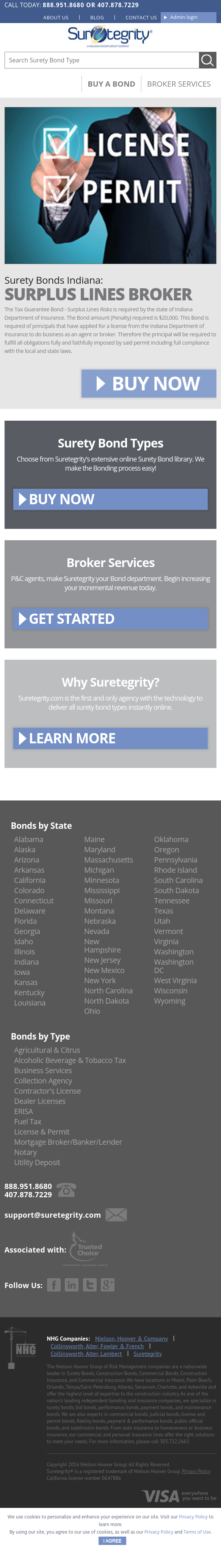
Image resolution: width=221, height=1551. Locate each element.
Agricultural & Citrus (47, 1050)
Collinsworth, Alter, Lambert (86, 1353)
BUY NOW (156, 383)
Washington (174, 951)
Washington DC (174, 966)
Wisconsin (171, 990)
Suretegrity (147, 1353)
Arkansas (29, 870)
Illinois (24, 951)
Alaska (24, 849)
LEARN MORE (72, 738)
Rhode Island (175, 870)
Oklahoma (171, 839)
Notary (25, 1152)
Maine (94, 839)
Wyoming (169, 1001)
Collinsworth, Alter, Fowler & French (97, 1346)
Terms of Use (197, 1532)
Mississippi (102, 890)
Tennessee (172, 900)
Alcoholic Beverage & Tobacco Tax (70, 1060)
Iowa (22, 972)
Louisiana (29, 1003)
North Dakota (106, 1001)
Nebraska (100, 921)
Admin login (183, 17)
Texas (163, 911)
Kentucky (29, 992)
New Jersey (102, 960)
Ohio (92, 1011)
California (29, 880)
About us (56, 17)
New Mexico (104, 970)
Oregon (166, 849)
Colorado (29, 890)
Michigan (99, 870)
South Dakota (176, 890)
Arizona (26, 860)
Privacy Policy (196, 1471)
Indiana (26, 962)
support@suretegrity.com (53, 1214)
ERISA (23, 1111)
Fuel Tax (27, 1121)
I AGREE (112, 1540)
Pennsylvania (175, 860)
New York (100, 980)
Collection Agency (43, 1080)
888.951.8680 (63, 5)
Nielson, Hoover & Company (131, 1338)
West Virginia (175, 980)
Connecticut (33, 900)
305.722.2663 (174, 1441)
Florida (25, 921)
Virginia (166, 941)
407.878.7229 (118, 5)
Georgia (27, 931)
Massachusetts (108, 860)
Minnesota (101, 880)
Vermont (168, 931)
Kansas (26, 982)
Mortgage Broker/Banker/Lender (68, 1142)
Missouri (98, 900)
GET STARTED (72, 618)
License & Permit (41, 1132)
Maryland (100, 849)
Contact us (141, 17)
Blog (97, 17)
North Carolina (108, 990)
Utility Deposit (37, 1162)
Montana (99, 911)
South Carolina (178, 880)
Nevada (97, 931)
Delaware (29, 911)
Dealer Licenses (40, 1101)
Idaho (23, 941)
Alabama (28, 839)
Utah (162, 921)
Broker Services (179, 84)
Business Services (43, 1070)
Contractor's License (47, 1091)
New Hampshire (102, 945)
